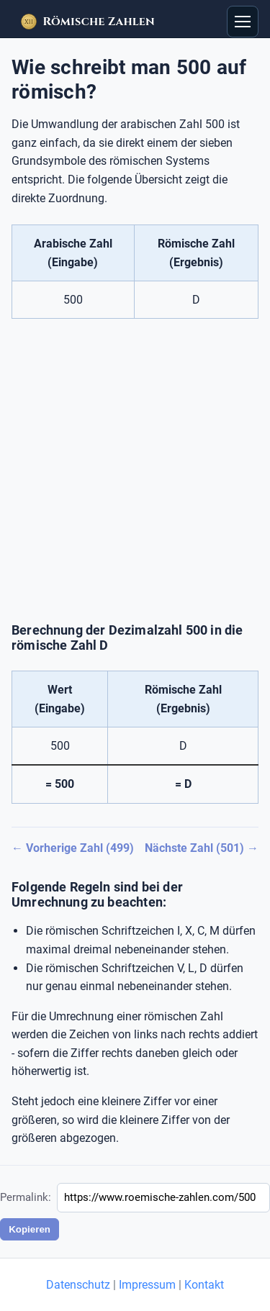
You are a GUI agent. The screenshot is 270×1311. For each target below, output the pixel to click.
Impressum (147, 1285)
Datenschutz (78, 1285)
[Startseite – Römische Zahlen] (87, 21)
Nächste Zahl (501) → (201, 848)
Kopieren (29, 1229)
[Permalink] (163, 1197)
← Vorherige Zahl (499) (73, 848)
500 (73, 300)
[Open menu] (242, 21)
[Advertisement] (135, 471)
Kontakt (204, 1285)
